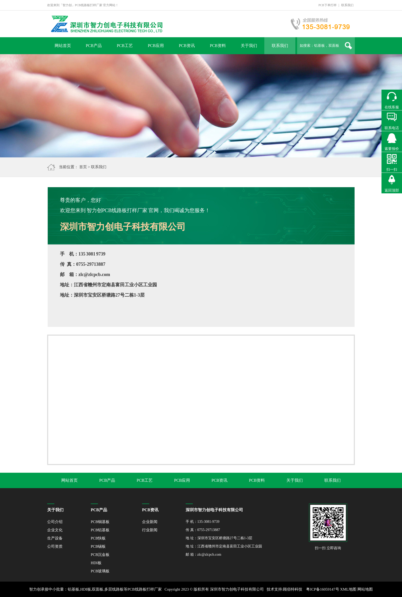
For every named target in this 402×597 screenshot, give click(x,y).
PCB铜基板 (100, 522)
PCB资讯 (187, 45)
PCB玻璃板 (100, 571)
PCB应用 (156, 45)
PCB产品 (94, 45)
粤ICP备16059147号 (322, 589)
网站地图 (365, 589)
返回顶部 (392, 190)
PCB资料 (218, 45)
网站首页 (63, 45)
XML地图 (348, 589)
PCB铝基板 (100, 530)
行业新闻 (149, 530)
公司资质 (55, 546)
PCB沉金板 (100, 555)
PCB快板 (98, 538)
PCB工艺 (125, 45)
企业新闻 (149, 522)
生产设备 (55, 538)
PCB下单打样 (327, 5)
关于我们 (249, 45)
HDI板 (96, 563)
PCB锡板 (98, 546)
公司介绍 (55, 522)
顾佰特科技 (292, 589)
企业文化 (55, 530)
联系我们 (347, 5)
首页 (83, 167)
